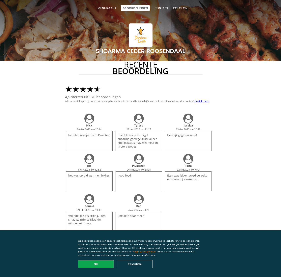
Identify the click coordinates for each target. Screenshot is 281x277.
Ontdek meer (201, 101)
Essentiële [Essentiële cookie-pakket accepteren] (135, 264)
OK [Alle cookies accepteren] (96, 264)
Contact (161, 8)
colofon (180, 8)
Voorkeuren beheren (144, 251)
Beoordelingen (135, 8)
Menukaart (107, 8)
